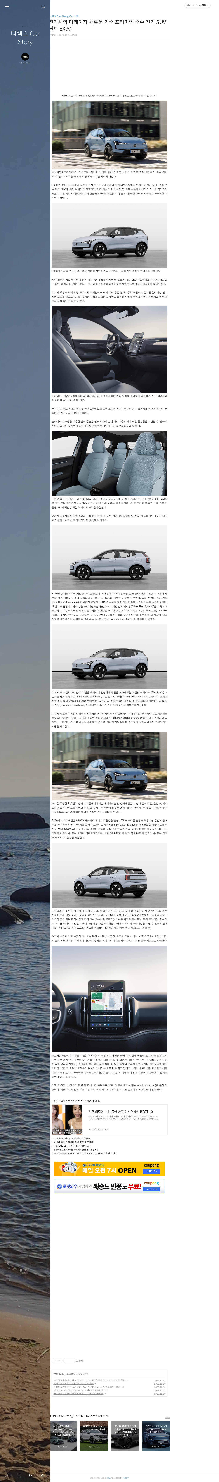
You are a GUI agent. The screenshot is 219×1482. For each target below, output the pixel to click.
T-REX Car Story (85, 1374)
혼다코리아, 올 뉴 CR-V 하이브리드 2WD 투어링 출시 (99, 1383)
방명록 (19, 1476)
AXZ (134, 1478)
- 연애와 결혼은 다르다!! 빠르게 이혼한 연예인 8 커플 (100, 1149)
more (193, 1417)
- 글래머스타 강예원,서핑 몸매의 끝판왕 (96, 1138)
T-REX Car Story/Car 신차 (89, 16)
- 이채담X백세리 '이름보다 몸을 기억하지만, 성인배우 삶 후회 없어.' (109, 1153)
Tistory (151, 1478)
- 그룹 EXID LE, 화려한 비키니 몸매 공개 (96, 1145)
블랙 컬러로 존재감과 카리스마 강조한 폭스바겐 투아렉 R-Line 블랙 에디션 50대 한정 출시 (113, 1387)
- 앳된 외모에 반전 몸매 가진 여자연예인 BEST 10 (101, 1100)
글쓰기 (7, 1476)
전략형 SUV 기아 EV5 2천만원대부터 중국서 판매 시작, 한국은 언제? (104, 1390)
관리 (43, 1476)
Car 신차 (95, 1374)
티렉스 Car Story (25, 38)
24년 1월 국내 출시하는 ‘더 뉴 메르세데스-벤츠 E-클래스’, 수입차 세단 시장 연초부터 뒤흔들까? (114, 1380)
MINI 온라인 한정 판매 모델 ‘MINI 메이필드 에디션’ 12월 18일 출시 (104, 1393)
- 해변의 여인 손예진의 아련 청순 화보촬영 (97, 1141)
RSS (31, 1476)
